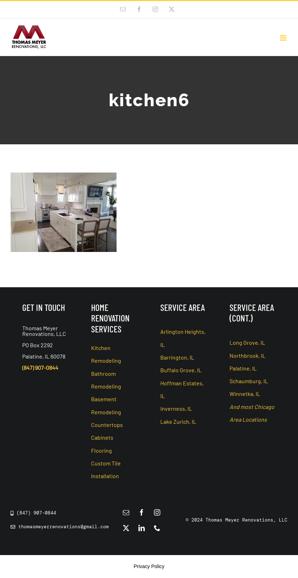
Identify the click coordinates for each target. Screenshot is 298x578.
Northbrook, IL (248, 355)
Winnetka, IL (245, 393)
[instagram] (157, 512)
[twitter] (126, 528)
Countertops (107, 424)
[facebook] (142, 512)
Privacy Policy (148, 566)
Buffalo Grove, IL (181, 370)
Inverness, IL (176, 408)
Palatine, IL (243, 368)
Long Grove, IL (247, 342)
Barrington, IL (177, 357)
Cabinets (102, 437)
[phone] (157, 528)
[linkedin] (142, 528)
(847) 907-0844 (40, 367)
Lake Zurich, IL (178, 421)
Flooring (101, 450)
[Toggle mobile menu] (283, 38)
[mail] (126, 512)
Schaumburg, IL (249, 381)
